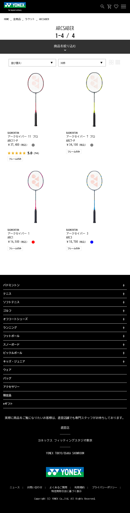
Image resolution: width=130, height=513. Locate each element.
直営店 (65, 427)
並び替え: (16, 63)
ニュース (15, 487)
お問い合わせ (34, 487)
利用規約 (80, 487)
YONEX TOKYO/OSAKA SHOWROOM (65, 453)
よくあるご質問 (58, 487)
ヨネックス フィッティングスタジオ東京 (65, 440)
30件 (63, 63)
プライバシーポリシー (104, 487)
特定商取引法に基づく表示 (66, 491)
